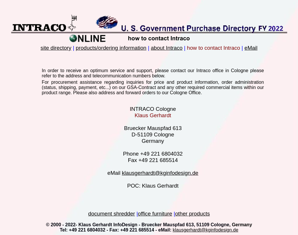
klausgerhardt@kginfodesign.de (160, 173)
